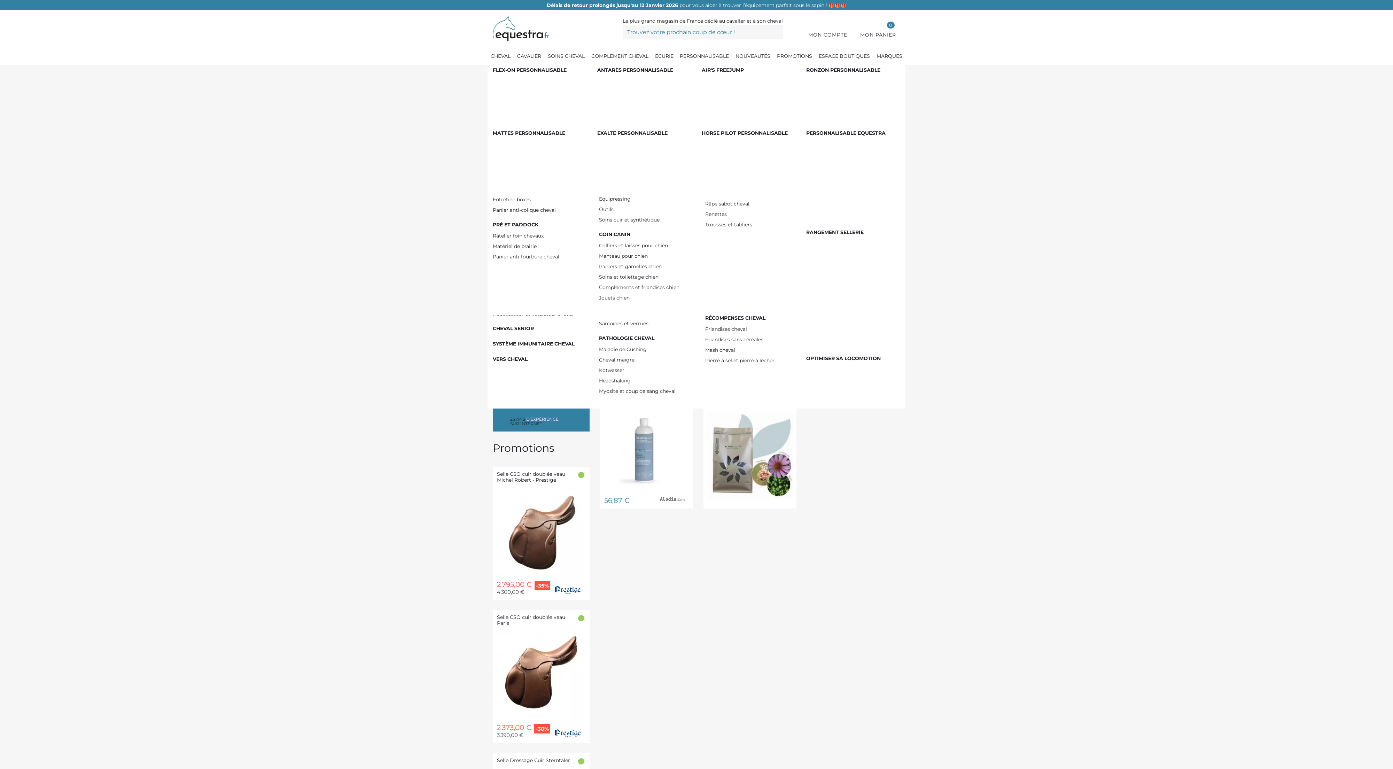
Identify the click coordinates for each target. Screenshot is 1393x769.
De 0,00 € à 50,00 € (535, 210)
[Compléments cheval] (536, 72)
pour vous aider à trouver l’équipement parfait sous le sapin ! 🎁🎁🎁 (696, 5)
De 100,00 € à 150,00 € (536, 232)
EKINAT (517, 302)
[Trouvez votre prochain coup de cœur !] (703, 32)
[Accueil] (496, 73)
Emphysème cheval (533, 165)
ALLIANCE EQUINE (532, 291)
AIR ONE (519, 313)
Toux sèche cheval (532, 143)
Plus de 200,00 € (529, 243)
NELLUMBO (523, 280)
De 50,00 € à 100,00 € (536, 221)
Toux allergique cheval (537, 154)
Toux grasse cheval (532, 132)
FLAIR (516, 269)
